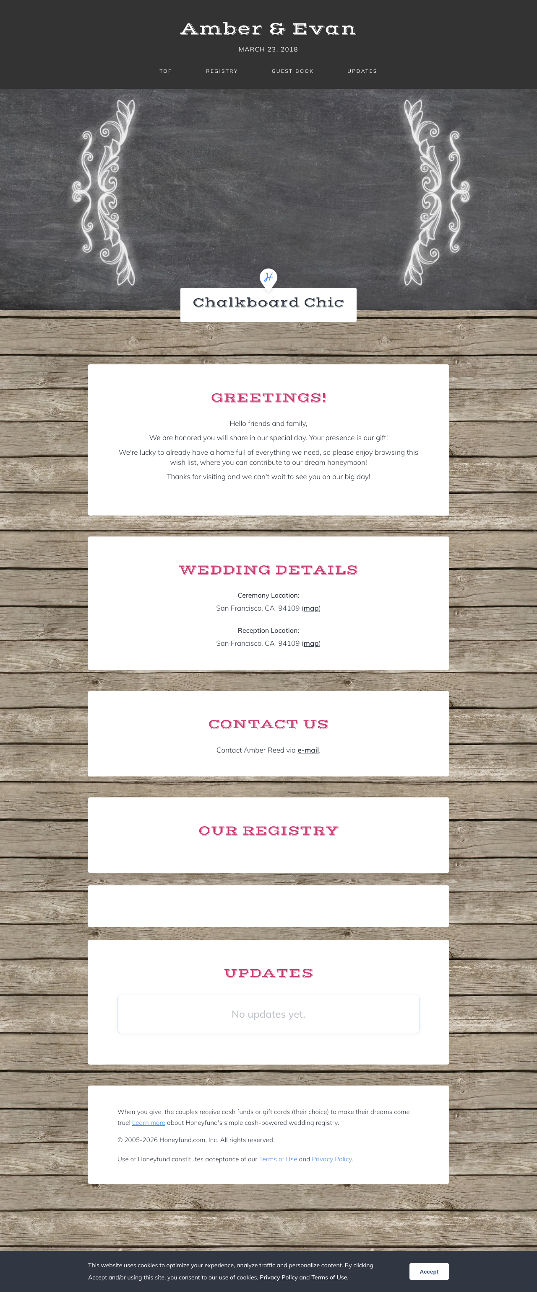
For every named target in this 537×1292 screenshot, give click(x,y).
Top (165, 71)
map (311, 608)
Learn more (148, 1123)
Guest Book (293, 71)
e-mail (308, 750)
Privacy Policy (332, 1159)
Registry (222, 71)
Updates (362, 71)
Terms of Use (278, 1159)
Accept (429, 1272)
